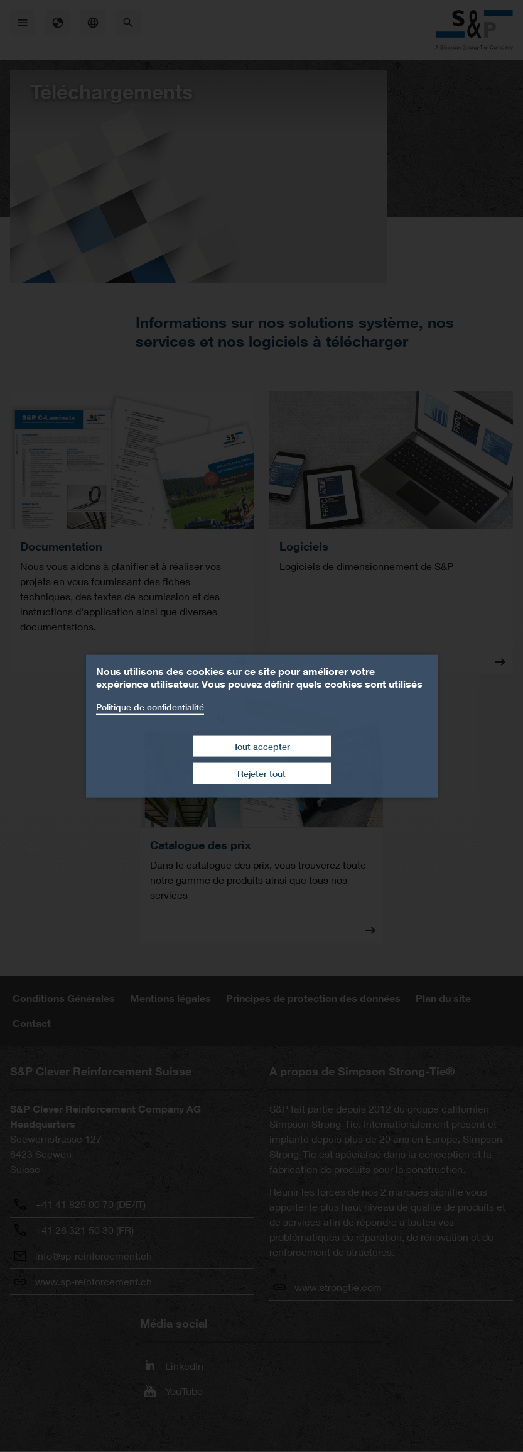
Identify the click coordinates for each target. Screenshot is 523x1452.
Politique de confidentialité (150, 706)
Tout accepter (262, 745)
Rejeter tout (261, 773)
